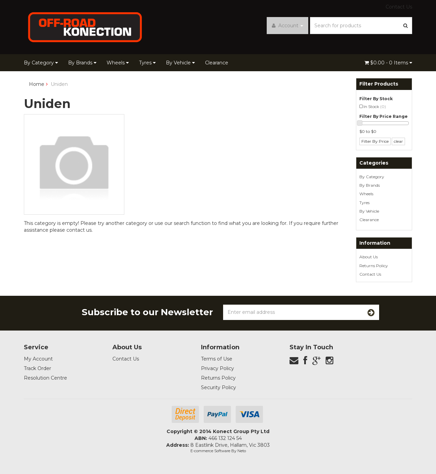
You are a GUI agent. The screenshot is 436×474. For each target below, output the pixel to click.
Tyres (147, 63)
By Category (41, 63)
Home (36, 84)
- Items (388, 63)
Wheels (118, 63)
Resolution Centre (45, 378)
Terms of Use (216, 359)
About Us (368, 256)
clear (398, 141)
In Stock (374, 106)
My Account (38, 359)
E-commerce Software (210, 450)
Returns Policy (373, 265)
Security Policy (218, 387)
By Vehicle (180, 63)
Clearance (216, 63)
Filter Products (378, 84)
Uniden (59, 84)
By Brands (82, 63)
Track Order (37, 368)
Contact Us (399, 7)
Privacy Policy (217, 368)
